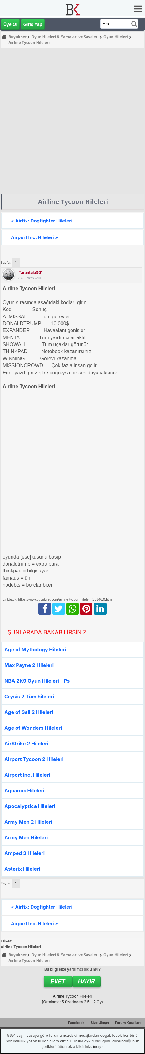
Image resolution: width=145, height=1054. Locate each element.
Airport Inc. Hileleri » (34, 237)
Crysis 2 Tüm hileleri (29, 696)
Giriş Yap (32, 24)
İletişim (98, 1047)
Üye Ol (10, 24)
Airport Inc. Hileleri (27, 775)
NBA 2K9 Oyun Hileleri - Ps (37, 681)
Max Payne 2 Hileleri (29, 665)
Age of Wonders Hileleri (33, 728)
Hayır (86, 981)
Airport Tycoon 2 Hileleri (34, 759)
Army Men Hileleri (26, 837)
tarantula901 (30, 272)
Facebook (76, 1022)
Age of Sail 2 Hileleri (28, 712)
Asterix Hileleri (22, 869)
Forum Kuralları (128, 1022)
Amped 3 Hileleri (24, 853)
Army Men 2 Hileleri (28, 822)
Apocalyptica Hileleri (29, 806)
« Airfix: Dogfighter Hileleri (41, 221)
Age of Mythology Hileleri (35, 649)
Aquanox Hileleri (24, 790)
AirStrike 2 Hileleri (26, 743)
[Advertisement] (69, 120)
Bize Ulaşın (100, 1022)
